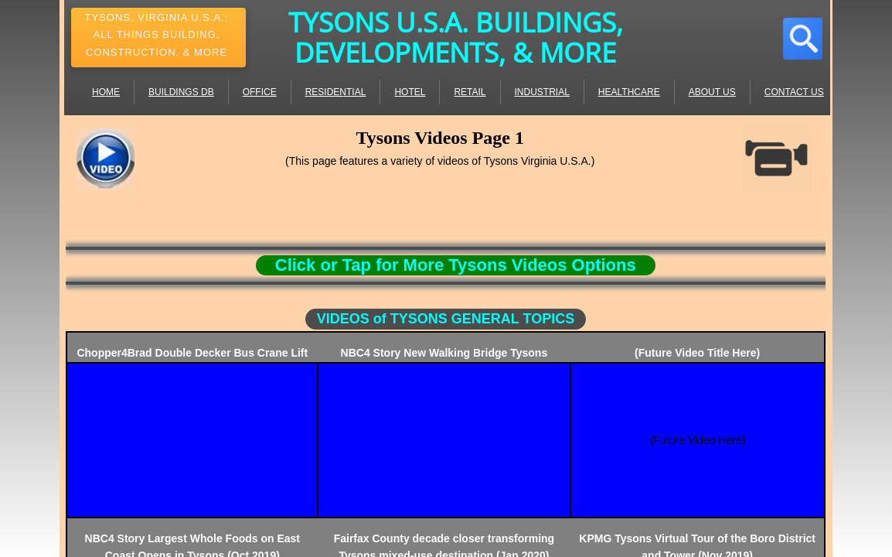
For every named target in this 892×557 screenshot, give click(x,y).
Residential (335, 92)
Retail (469, 92)
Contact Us (794, 92)
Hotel (409, 92)
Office (260, 92)
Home (106, 92)
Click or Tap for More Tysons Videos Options (455, 265)
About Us (712, 92)
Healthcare (629, 92)
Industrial (542, 92)
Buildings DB (181, 92)
